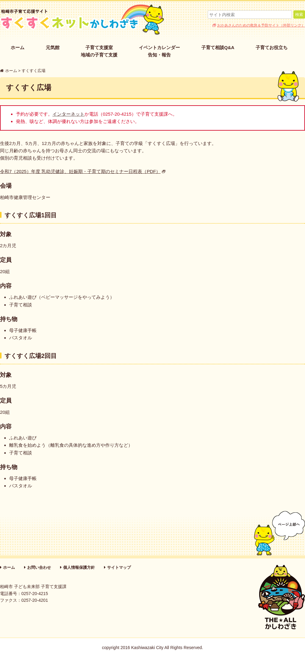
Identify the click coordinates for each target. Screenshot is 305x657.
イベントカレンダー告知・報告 (159, 51)
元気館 (52, 47)
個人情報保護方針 (79, 567)
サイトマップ (119, 567)
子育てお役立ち (272, 47)
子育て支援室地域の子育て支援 (99, 51)
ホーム (17, 47)
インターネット (68, 114)
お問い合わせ (39, 567)
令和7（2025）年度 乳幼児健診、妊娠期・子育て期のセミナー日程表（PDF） (80, 171)
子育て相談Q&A (217, 47)
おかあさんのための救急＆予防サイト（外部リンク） (261, 25)
